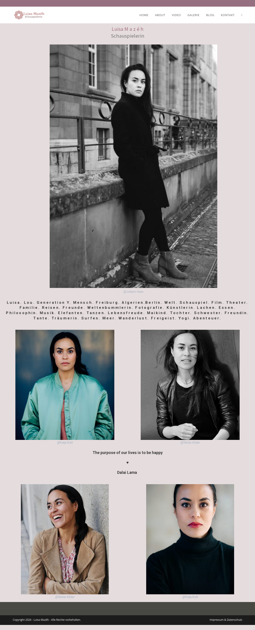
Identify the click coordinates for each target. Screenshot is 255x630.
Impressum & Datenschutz (226, 625)
